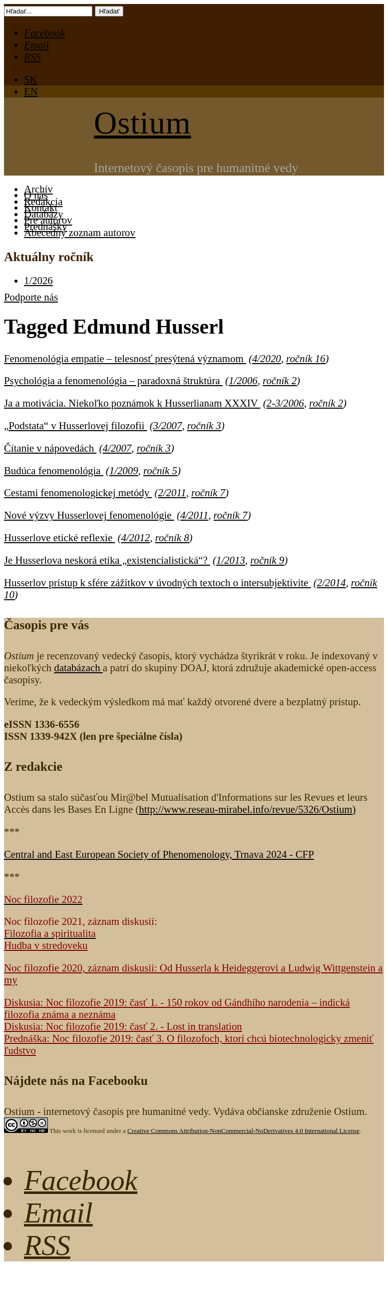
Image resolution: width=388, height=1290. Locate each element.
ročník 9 (267, 560)
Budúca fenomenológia (53, 470)
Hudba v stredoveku (46, 945)
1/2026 (38, 280)
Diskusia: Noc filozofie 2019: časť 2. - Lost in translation (123, 1026)
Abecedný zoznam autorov (79, 232)
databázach (78, 667)
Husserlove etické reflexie (59, 537)
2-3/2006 (285, 403)
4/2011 (194, 515)
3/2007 (167, 425)
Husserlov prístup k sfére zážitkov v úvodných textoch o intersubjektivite (157, 582)
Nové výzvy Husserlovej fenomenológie (89, 515)
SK (30, 79)
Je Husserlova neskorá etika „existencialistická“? (107, 560)
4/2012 (135, 537)
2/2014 (331, 582)
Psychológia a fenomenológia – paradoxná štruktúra (113, 380)
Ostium (142, 123)
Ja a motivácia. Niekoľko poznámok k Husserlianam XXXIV (132, 403)
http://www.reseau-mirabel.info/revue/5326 (245, 809)
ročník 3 (204, 425)
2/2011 (172, 492)
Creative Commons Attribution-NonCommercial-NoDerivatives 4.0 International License (243, 1130)
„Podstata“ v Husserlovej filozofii (75, 425)
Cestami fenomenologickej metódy (78, 492)
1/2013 (230, 560)
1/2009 (123, 470)
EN (31, 91)
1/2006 (243, 380)
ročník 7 (208, 492)
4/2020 (266, 358)
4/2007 (117, 448)
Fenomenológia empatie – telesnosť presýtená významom (125, 358)
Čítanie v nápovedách (50, 448)
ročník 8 (172, 537)
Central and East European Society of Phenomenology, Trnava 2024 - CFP (159, 854)
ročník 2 (280, 380)
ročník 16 (305, 358)
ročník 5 (160, 470)
